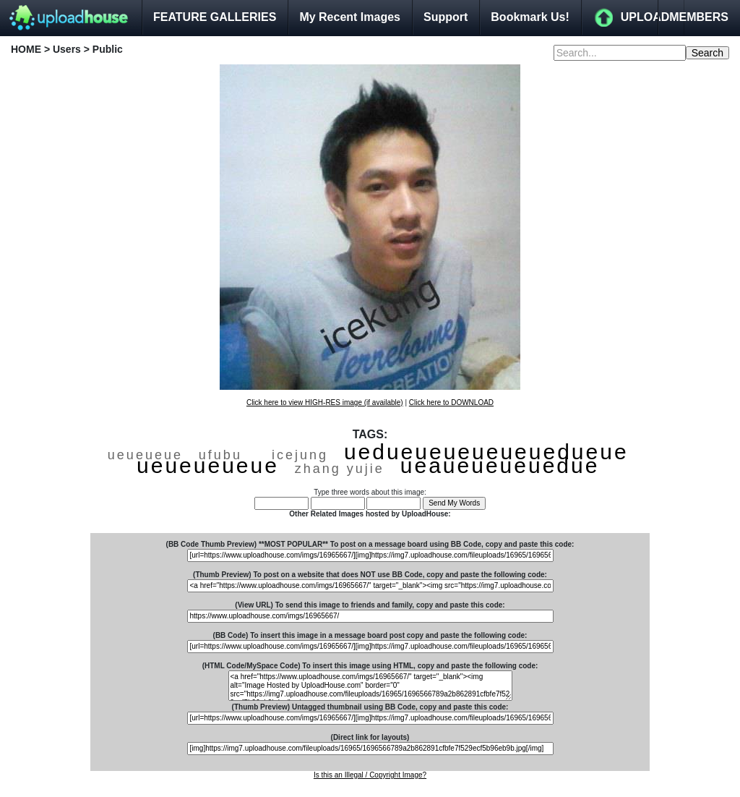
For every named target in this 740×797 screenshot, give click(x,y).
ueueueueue (208, 465)
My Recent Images (349, 17)
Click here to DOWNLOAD (451, 402)
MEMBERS (698, 17)
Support (445, 17)
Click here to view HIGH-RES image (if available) (324, 402)
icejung (300, 455)
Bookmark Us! (530, 17)
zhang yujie (339, 468)
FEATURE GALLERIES (214, 17)
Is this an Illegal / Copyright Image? (370, 775)
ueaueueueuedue (500, 465)
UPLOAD (645, 17)
